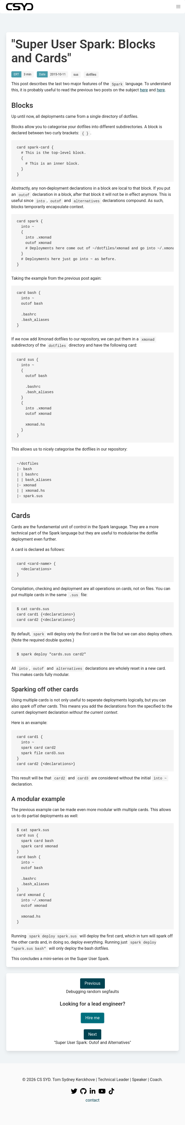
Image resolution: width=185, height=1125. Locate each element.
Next (92, 1034)
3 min (27, 74)
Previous (92, 983)
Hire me (92, 1017)
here (144, 89)
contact (92, 1100)
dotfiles (91, 74)
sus (75, 74)
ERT (16, 74)
